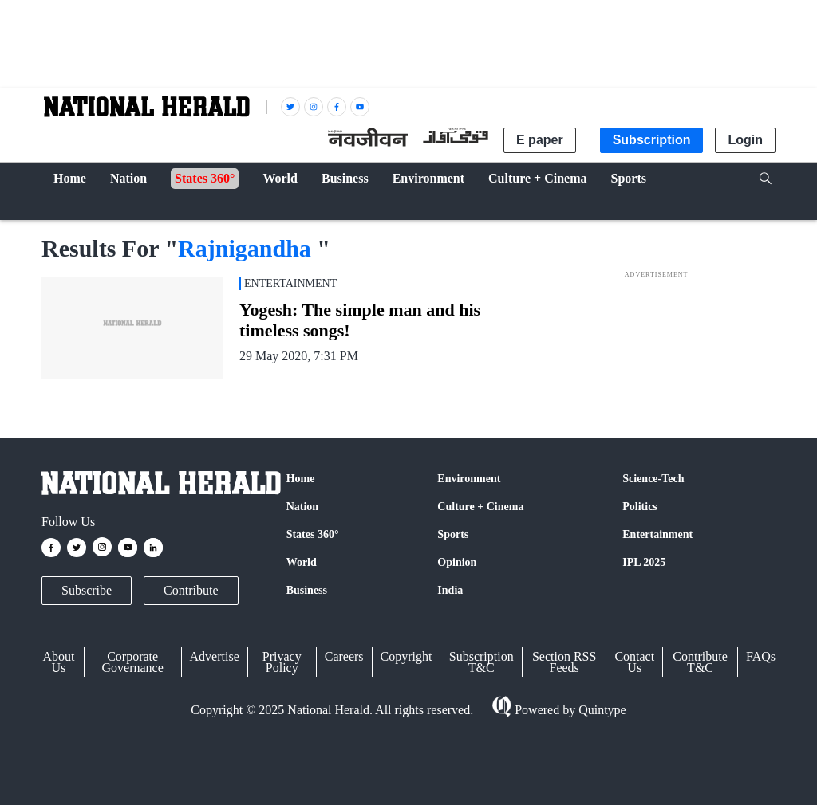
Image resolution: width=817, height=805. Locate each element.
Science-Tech (653, 479)
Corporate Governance (133, 662)
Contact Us (634, 662)
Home (300, 479)
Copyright (406, 656)
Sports (452, 534)
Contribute (191, 590)
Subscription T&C (481, 662)
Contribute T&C (700, 662)
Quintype (600, 710)
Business (306, 590)
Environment (468, 479)
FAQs (761, 656)
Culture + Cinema (480, 506)
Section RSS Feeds (564, 662)
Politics (639, 506)
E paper (539, 140)
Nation (302, 506)
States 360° (312, 534)
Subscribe (86, 590)
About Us (58, 662)
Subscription (652, 140)
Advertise (214, 656)
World (301, 562)
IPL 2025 (643, 562)
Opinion (456, 562)
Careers (344, 656)
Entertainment (657, 534)
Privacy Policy (282, 662)
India (450, 590)
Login (745, 140)
